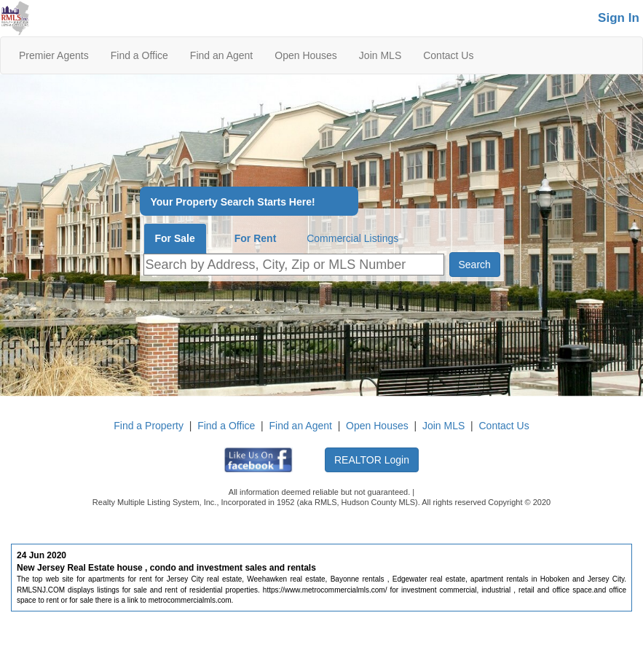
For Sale (175, 238)
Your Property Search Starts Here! (233, 202)
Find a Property (149, 425)
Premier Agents (54, 55)
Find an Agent (221, 55)
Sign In (618, 18)
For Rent (255, 238)
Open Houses (306, 55)
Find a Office (139, 55)
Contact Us (448, 55)
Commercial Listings (352, 238)
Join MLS (380, 55)
